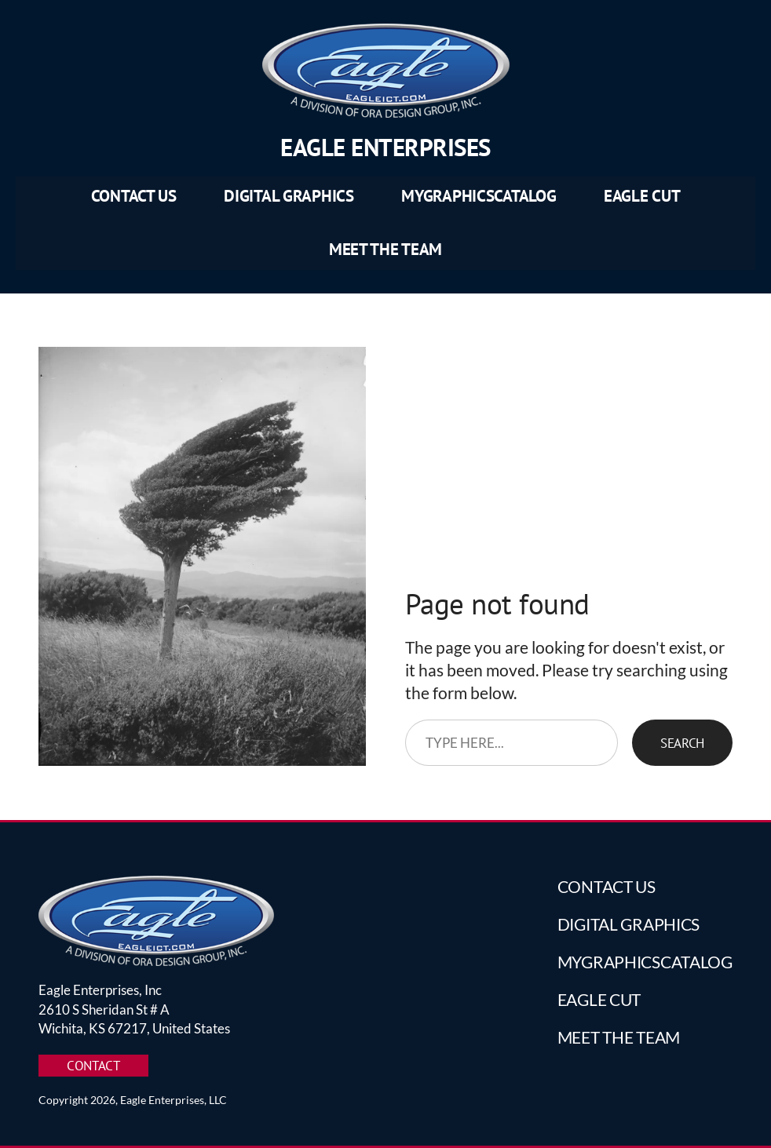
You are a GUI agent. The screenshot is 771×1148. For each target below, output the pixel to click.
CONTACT (93, 1065)
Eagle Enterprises (385, 147)
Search (682, 743)
